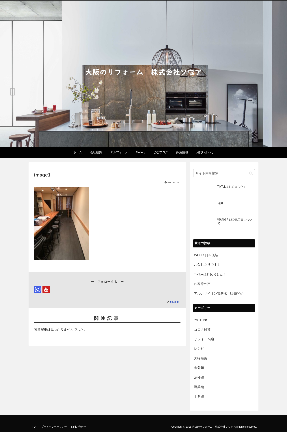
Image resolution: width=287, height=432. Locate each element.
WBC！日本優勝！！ (209, 255)
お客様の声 (202, 284)
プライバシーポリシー (54, 426)
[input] (224, 173)
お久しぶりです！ (207, 264)
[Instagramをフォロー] (37, 289)
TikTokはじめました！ (210, 274)
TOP (34, 426)
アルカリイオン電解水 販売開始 (218, 293)
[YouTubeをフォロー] (46, 289)
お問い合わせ (78, 426)
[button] (251, 173)
